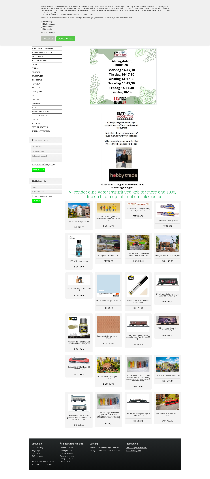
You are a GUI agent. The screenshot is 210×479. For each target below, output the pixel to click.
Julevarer (36, 87)
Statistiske (47, 29)
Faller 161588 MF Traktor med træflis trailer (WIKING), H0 (138, 254)
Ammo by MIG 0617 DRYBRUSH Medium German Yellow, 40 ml (79, 343)
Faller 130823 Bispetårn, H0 (79, 221)
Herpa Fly (36, 84)
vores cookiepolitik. (49, 12)
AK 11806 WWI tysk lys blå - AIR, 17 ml (108, 301)
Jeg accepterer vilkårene (43, 196)
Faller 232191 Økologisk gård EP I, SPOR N (108, 377)
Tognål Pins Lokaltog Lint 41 (168, 220)
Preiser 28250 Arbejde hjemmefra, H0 (79, 289)
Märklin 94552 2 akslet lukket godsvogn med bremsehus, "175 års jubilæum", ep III (79, 418)
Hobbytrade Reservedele (42, 48)
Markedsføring (49, 24)
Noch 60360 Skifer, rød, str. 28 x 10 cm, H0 (108, 337)
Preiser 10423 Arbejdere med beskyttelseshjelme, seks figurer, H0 (108, 218)
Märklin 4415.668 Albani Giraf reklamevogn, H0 (168, 329)
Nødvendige (48, 22)
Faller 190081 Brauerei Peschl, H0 (167, 375)
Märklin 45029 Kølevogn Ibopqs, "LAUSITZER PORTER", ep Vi (167, 295)
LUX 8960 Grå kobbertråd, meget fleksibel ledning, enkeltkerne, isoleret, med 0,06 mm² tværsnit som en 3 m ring (138, 378)
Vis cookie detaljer (48, 32)
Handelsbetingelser (133, 450)
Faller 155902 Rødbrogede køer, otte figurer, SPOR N (138, 210)
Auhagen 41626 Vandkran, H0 (108, 255)
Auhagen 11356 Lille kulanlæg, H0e (167, 255)
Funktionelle (48, 27)
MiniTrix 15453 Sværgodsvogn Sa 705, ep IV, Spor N (138, 414)
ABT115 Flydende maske (79, 261)
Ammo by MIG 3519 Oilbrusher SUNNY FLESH (138, 301)
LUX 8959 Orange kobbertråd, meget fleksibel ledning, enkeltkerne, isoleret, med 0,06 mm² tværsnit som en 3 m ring (108, 415)
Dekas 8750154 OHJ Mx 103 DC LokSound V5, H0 (79, 368)
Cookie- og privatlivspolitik (136, 447)
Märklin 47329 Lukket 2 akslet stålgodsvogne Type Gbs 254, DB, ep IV (138, 337)
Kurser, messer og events (42, 52)
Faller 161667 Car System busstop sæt (167, 414)
